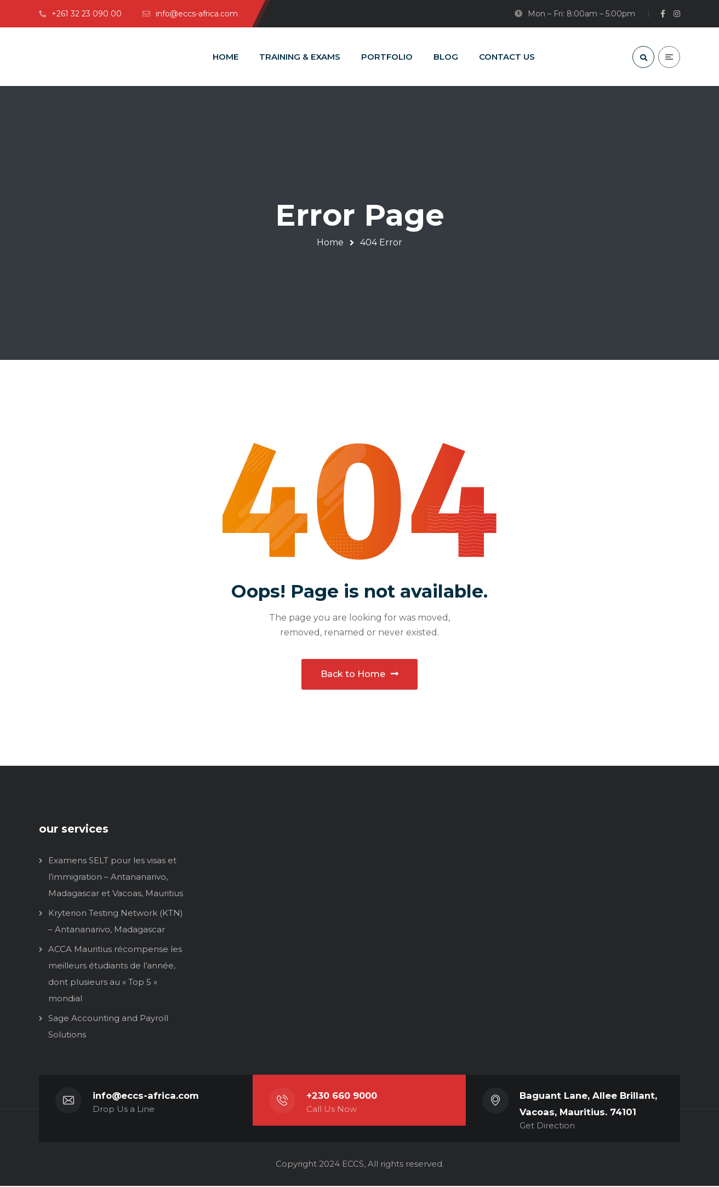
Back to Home (359, 674)
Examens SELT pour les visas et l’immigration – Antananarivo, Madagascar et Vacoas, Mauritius (115, 877)
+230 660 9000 (343, 1096)
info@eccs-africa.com (146, 1096)
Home (330, 242)
